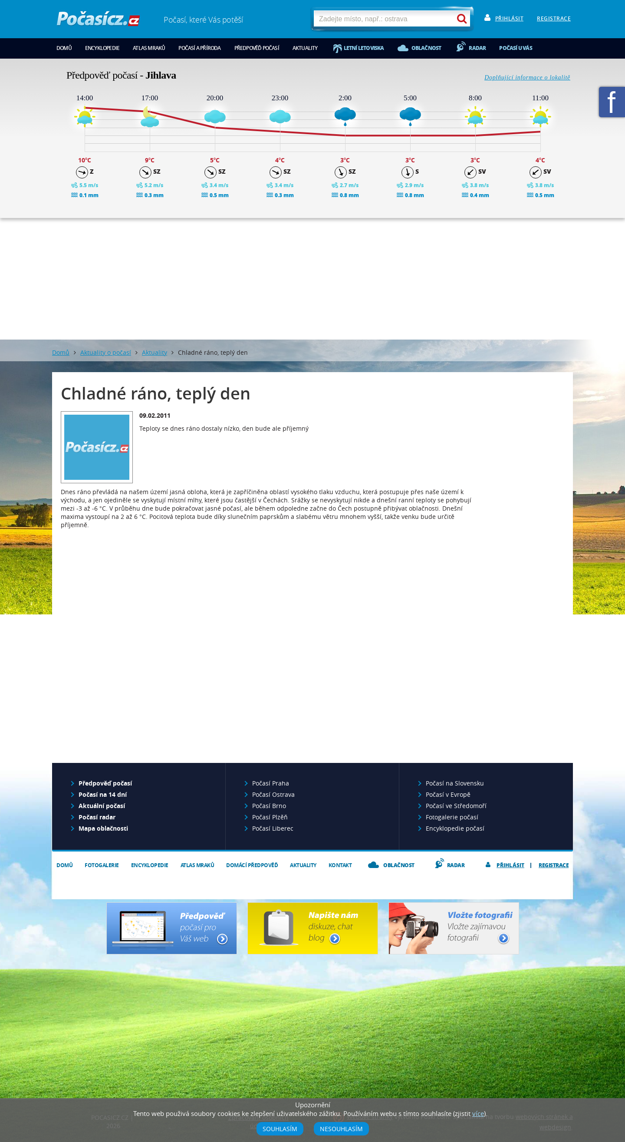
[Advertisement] (312, 279)
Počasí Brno (269, 806)
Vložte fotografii (453, 928)
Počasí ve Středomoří (456, 806)
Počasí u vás (515, 48)
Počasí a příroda (199, 48)
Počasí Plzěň (270, 817)
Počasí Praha (270, 783)
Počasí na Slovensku (455, 783)
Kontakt (340, 865)
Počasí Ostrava (273, 794)
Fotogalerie (102, 865)
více (478, 1113)
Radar (477, 48)
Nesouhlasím (341, 1129)
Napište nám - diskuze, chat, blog (312, 928)
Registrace (554, 18)
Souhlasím (280, 1129)
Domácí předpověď (252, 865)
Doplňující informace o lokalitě (527, 77)
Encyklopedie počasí (455, 828)
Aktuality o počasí (105, 352)
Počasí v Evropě (448, 794)
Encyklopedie (102, 48)
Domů (64, 48)
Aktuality (305, 48)
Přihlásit (509, 18)
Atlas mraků (149, 48)
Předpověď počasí (256, 48)
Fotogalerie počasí (452, 817)
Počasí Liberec (272, 828)
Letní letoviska (364, 48)
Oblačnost (426, 48)
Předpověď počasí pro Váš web (171, 928)
